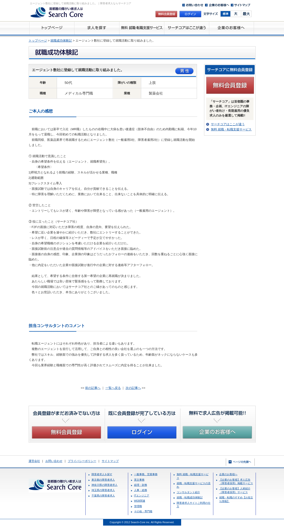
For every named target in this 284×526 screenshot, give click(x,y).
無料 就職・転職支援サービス (231, 129)
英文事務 (139, 479)
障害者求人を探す (102, 474)
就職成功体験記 (61, 40)
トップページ (38, 40)
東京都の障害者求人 (103, 479)
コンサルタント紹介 (188, 492)
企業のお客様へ (228, 474)
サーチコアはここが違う (228, 124)
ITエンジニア (141, 495)
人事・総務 (140, 490)
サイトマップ (110, 461)
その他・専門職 (143, 511)
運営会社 (34, 461)
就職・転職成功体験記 (190, 497)
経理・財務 (140, 484)
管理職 (138, 506)
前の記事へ (92, 388)
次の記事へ (133, 388)
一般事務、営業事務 (145, 474)
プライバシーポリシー (82, 461)
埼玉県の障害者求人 (103, 490)
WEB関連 (139, 500)
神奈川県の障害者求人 (105, 484)
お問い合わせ (53, 461)
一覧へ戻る (113, 388)
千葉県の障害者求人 (103, 495)
